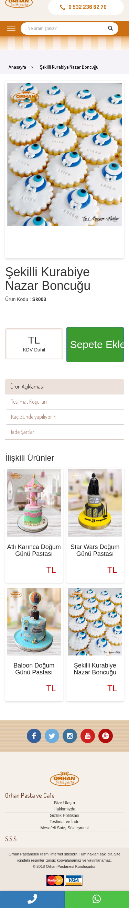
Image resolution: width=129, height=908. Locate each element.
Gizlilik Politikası (64, 815)
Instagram (70, 736)
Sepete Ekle (97, 344)
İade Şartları (23, 431)
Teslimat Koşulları (29, 401)
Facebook (34, 736)
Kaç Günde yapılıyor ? (33, 416)
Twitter (52, 736)
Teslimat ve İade (64, 821)
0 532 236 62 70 (87, 6)
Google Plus (105, 736)
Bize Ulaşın (64, 802)
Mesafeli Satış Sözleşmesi (64, 828)
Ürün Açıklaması (27, 386)
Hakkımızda (64, 809)
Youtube (87, 736)
